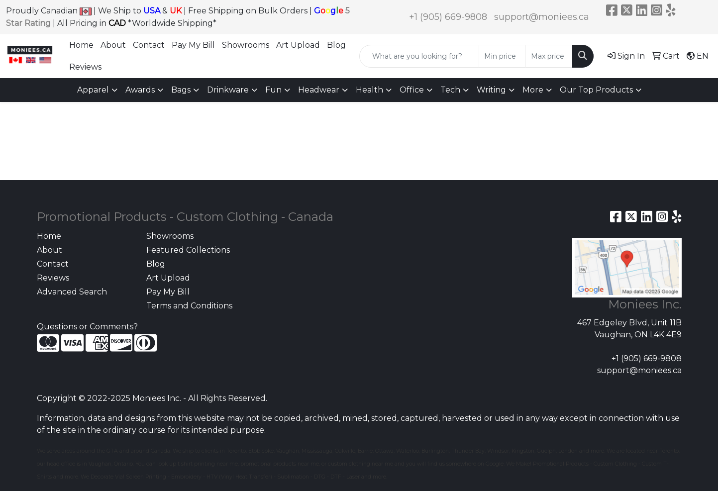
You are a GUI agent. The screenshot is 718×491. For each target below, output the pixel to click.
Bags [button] (181, 90)
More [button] (532, 90)
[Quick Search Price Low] (502, 56)
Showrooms (245, 45)
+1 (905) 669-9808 (448, 16)
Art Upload (298, 45)
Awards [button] (140, 90)
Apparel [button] (93, 90)
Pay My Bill (193, 45)
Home (81, 45)
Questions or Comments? (87, 326)
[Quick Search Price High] (549, 56)
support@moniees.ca (541, 16)
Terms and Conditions (189, 305)
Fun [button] (273, 90)
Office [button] (412, 90)
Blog (336, 45)
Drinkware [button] (228, 90)
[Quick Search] (419, 56)
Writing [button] (491, 90)
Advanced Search (72, 291)
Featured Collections (188, 250)
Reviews (85, 67)
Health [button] (369, 90)
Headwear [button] (318, 90)
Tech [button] (450, 90)
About (113, 45)
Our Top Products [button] (596, 90)
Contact (149, 45)
